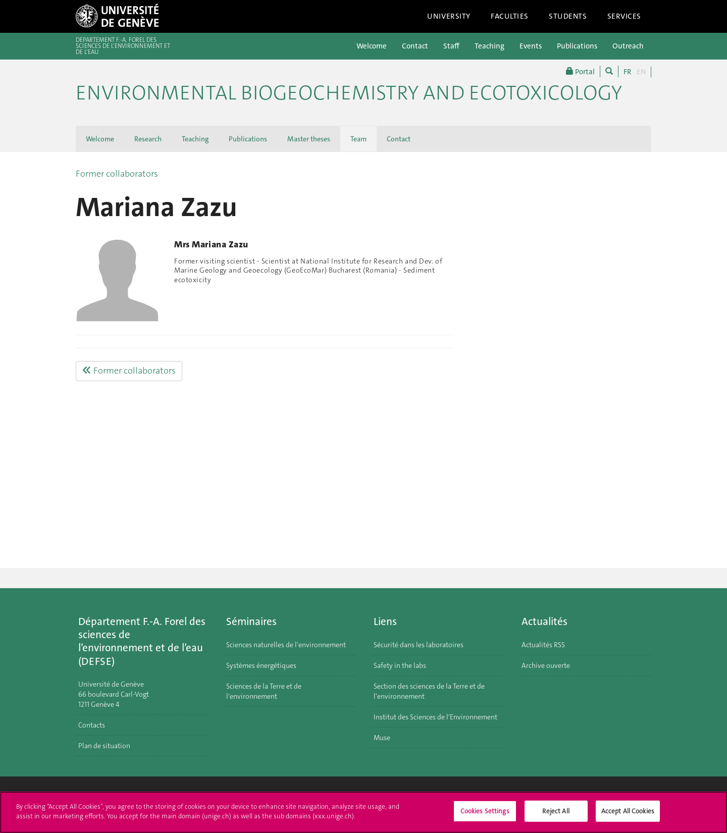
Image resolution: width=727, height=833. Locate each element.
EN (641, 72)
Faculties (510, 16)
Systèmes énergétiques (261, 665)
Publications (577, 46)
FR (628, 72)
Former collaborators (117, 174)
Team (358, 138)
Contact (415, 46)
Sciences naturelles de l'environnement (286, 644)
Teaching (489, 46)
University (449, 16)
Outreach (628, 46)
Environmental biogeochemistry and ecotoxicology (349, 93)
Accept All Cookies (627, 816)
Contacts (91, 725)
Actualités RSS (543, 644)
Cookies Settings (484, 816)
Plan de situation (104, 745)
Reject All (555, 816)
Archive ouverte (546, 665)
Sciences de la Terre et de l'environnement (263, 691)
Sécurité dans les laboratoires (418, 644)
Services (624, 16)
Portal (580, 71)
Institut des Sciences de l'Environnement (435, 716)
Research (148, 138)
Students (568, 16)
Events (531, 46)
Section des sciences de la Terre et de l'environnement (429, 691)
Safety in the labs (400, 665)
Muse (382, 737)
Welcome (371, 46)
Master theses (308, 138)
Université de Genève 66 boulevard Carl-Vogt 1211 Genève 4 (113, 694)
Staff (451, 46)
